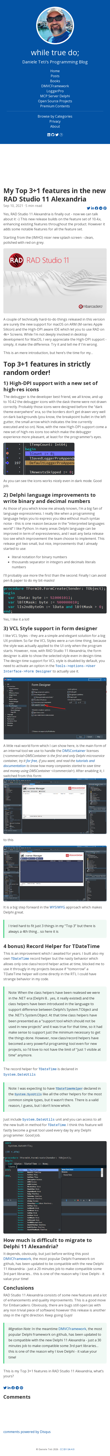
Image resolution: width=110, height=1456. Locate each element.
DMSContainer (74, 750)
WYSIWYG (57, 907)
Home (55, 71)
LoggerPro (55, 91)
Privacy (55, 121)
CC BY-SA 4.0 (67, 1449)
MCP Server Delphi (55, 96)
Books (55, 81)
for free (31, 760)
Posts (55, 76)
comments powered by (27, 1431)
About (55, 126)
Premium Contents (55, 106)
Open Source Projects (55, 101)
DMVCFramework (55, 86)
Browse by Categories (55, 116)
